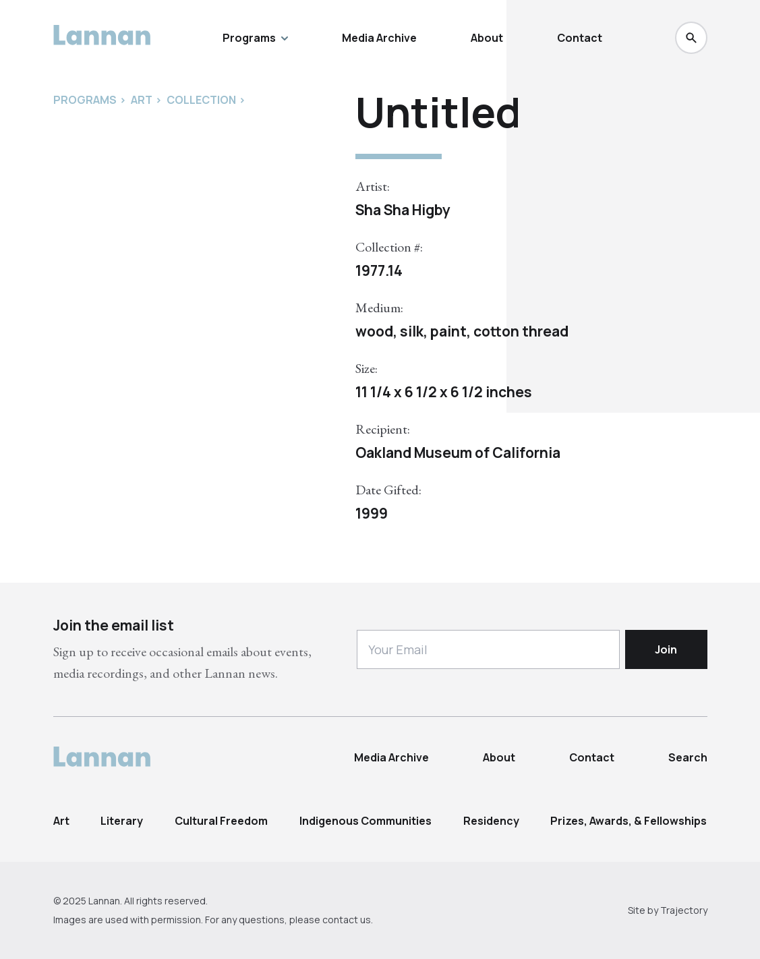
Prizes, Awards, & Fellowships (628, 820)
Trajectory (683, 910)
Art (61, 820)
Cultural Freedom (221, 820)
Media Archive (379, 37)
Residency (491, 820)
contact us (346, 919)
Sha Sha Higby (402, 209)
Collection (201, 99)
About (487, 37)
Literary (121, 820)
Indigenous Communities (365, 820)
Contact (579, 37)
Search (687, 757)
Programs (255, 37)
